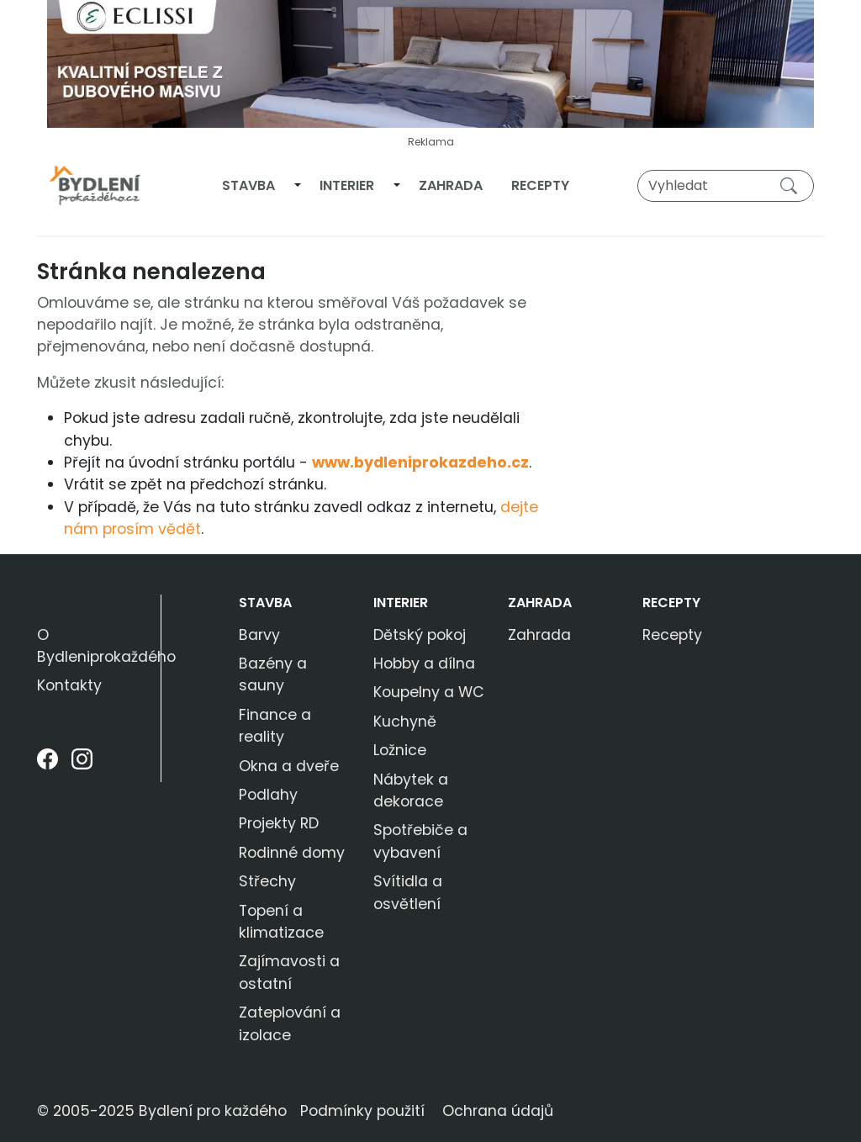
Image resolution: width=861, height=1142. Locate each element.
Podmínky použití (362, 1111)
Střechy (267, 881)
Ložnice (399, 750)
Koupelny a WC (428, 692)
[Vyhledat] (725, 186)
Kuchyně (404, 721)
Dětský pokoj (419, 635)
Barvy (259, 635)
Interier (347, 185)
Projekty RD (279, 823)
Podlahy (268, 795)
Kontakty (69, 685)
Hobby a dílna (424, 663)
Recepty (540, 185)
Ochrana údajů (497, 1111)
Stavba (248, 185)
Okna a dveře (289, 766)
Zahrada (451, 185)
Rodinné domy (292, 853)
